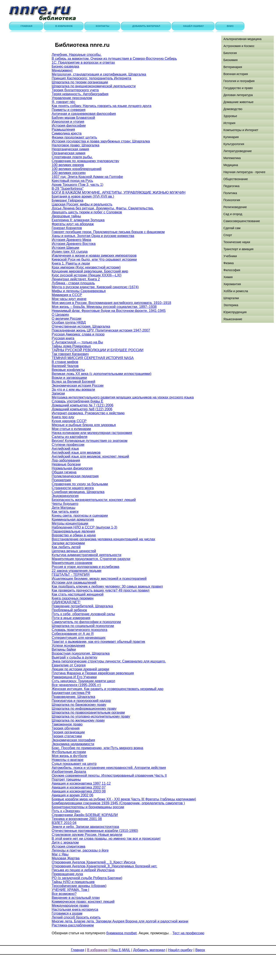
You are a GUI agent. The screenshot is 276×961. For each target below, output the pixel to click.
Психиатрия (61, 480)
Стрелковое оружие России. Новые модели (87, 834)
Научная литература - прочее (244, 172)
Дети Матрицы (63, 507)
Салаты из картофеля (69, 437)
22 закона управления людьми (76, 571)
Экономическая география (73, 740)
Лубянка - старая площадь (73, 283)
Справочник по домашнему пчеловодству (85, 161)
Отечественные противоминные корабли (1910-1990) (95, 831)
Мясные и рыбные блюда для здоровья (84, 425)
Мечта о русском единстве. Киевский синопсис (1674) (95, 287)
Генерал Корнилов (67, 228)
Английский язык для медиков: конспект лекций (90, 456)
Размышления (63, 129)
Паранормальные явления (73, 531)
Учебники (230, 256)
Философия (231, 270)
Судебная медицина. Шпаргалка (78, 492)
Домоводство (232, 109)
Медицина (230, 165)
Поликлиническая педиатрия (75, 476)
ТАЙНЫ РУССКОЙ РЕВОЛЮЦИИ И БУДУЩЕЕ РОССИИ (97, 350)
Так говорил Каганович (70, 354)
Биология (230, 53)
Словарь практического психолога (79, 630)
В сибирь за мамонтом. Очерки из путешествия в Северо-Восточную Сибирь (114, 58)
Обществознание (235, 179)
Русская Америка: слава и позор (78, 334)
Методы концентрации (70, 523)
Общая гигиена (64, 472)
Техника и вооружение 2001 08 (77, 819)
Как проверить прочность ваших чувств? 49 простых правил (100, 590)
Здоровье (230, 116)
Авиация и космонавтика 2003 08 (79, 791)
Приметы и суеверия (68, 110)
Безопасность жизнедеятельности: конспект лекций (94, 500)
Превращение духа (67, 874)
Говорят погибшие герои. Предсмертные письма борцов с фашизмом (108, 232)
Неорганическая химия (70, 149)
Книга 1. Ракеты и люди (71, 263)
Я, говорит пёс (63, 102)
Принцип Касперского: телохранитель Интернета (91, 78)
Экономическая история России (78, 385)
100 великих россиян (69, 173)
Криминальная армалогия (73, 519)
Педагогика (231, 186)
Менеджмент (62, 70)
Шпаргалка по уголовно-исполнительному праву (91, 716)
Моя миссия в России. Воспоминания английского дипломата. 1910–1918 (111, 303)
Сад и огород (232, 214)
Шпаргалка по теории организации (80, 82)
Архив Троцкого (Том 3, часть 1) (77, 184)
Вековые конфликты (68, 370)
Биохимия (230, 60)
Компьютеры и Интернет (240, 130)
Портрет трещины (66, 779)
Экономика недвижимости (73, 744)
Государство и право (238, 88)
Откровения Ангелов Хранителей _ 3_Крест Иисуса (93, 862)
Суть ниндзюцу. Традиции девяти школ (83, 681)
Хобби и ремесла (235, 291)
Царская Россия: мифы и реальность (82, 204)
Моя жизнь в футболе (69, 756)
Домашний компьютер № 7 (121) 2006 (82, 405)
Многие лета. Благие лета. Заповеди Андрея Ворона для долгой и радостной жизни (120, 921)
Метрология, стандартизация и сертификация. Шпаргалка (99, 74)
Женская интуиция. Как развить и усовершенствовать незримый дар (107, 689)
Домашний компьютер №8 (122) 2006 (82, 409)
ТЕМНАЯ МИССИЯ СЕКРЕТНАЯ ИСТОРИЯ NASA (93, 358)
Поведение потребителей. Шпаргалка (82, 606)
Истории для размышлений (74, 582)
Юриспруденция (235, 312)
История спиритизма (68, 846)
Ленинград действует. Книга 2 (76, 279)
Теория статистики (67, 736)
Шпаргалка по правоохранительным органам (88, 712)
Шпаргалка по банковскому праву (79, 704)
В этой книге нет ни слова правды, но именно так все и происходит (106, 838)
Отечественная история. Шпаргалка (81, 326)
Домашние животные (238, 102)
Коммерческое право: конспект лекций (83, 901)
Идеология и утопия (68, 121)
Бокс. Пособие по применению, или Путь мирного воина (97, 748)
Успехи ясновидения (68, 645)
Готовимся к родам (67, 913)
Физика (228, 263)
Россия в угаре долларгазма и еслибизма (85, 567)
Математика (232, 158)
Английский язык (65, 448)
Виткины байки (64, 649)
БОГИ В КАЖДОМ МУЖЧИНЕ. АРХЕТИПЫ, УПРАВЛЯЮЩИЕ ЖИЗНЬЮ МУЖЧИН (119, 192)
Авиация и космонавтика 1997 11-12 (81, 783)
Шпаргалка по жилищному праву (78, 720)
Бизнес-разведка (65, 66)
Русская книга (63, 338)
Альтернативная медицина (242, 39)
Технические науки (236, 242)
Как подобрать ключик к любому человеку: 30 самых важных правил (107, 586)
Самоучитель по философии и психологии (86, 622)
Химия (228, 277)
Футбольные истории (69, 752)
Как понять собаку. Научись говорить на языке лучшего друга (101, 106)
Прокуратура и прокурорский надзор (81, 701)
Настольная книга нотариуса (75, 909)
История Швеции (65, 247)
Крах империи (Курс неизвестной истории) (86, 267)
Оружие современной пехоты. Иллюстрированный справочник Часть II (109, 775)
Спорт (227, 235)
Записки (58, 393)
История (229, 123)
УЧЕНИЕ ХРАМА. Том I (70, 890)
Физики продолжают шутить (74, 137)
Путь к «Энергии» (66, 811)
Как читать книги (65, 511)
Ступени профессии (68, 444)
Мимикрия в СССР (67, 295)
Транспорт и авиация (238, 249)
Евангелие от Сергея (69, 665)
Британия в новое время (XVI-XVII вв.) (83, 196)
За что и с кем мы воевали (73, 389)
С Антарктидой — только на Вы (77, 342)
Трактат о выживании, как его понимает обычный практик (98, 641)
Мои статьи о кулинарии (71, 429)
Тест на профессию (188, 933)
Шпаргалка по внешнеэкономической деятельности (94, 86)
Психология (231, 200)
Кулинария (231, 137)
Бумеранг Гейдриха (67, 200)
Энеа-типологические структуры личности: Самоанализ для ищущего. (109, 661)
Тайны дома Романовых (71, 346)
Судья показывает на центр (74, 764)
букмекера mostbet (121, 933)
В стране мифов (65, 362)
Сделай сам (232, 228)
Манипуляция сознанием (72, 563)
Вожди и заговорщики (69, 377)
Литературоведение (237, 151)
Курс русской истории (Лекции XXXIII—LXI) (87, 275)
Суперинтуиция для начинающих (79, 637)
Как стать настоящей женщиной (77, 594)
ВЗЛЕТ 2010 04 (64, 823)
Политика (230, 193)
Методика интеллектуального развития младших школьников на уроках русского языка (123, 397)
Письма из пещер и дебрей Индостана (83, 870)
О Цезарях (60, 314)
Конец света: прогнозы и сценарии (80, 515)
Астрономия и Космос (239, 46)
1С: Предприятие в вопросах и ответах (83, 62)
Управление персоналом (72, 98)
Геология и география (239, 81)
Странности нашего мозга (73, 488)
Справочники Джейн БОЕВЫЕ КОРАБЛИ (85, 815)
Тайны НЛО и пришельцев (73, 882)
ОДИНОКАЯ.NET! (66, 602)
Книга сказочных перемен (73, 598)
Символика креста (66, 133)
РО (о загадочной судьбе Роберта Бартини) (87, 878)
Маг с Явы (60, 854)
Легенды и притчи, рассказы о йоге (80, 850)
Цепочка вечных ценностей (74, 551)
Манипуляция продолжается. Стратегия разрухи (91, 559)
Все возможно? (64, 894)
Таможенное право (67, 724)
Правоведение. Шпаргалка (73, 697)
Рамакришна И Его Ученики (74, 677)
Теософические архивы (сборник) (79, 886)
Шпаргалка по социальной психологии (83, 626)
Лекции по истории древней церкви (80, 669)
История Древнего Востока (74, 244)
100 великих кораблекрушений (76, 169)
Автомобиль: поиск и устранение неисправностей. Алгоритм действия (109, 768)
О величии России (66, 318)
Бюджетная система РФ (71, 693)
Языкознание (232, 319)
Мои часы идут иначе (69, 299)
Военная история (235, 74)
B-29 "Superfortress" (68, 188)
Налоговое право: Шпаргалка (75, 145)
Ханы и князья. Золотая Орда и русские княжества (93, 236)
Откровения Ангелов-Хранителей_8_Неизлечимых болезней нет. (104, 866)
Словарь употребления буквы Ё (77, 401)
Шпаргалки (231, 298)
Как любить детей (66, 547)
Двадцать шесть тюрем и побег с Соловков (87, 212)
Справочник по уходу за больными (80, 484)
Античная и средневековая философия (84, 114)
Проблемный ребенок (69, 610)
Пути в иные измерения (71, 618)
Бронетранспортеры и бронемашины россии (88, 807)
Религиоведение (235, 207)
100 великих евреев (68, 165)
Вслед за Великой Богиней (73, 381)
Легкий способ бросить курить (76, 917)
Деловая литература (238, 95)
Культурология (233, 144)
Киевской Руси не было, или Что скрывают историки (94, 259)
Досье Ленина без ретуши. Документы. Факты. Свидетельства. (103, 208)
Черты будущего (65, 504)
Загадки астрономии (68, 543)
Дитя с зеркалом (65, 842)
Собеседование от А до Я (73, 634)
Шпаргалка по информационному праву (84, 708)
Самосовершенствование (241, 221)
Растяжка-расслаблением (73, 925)
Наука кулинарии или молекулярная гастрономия (92, 433)
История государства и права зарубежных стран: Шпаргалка (101, 141)
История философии (69, 125)
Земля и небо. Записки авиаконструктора (85, 827)
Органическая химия (68, 153)
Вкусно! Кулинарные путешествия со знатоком (89, 441)
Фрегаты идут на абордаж (73, 224)
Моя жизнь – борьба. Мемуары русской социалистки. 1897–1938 (104, 307)
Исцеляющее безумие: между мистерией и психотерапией (99, 578)
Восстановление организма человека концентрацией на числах (103, 539)
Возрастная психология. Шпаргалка (81, 653)
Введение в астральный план (76, 898)
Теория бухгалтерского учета (75, 90)
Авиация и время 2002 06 (72, 795)
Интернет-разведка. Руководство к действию (88, 413)
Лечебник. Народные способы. (76, 54)
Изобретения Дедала (69, 771)
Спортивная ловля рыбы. (72, 157)
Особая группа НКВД (69, 322)
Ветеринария (232, 67)
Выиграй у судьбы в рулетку (74, 657)
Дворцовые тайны (66, 216)
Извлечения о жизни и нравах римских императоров (94, 255)
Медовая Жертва (66, 858)
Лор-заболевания (66, 460)
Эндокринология (65, 496)
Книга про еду (63, 417)
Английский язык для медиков (76, 452)
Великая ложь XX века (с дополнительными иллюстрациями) (101, 374)
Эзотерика (230, 305)
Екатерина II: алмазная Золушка (78, 220)
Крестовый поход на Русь (72, 181)
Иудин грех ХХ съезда (70, 251)
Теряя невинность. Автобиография (80, 94)
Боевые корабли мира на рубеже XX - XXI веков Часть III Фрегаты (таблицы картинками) (124, 799)
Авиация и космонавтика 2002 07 (79, 787)
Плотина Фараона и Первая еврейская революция (93, 673)
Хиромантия (232, 284)
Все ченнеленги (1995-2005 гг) (76, 685)
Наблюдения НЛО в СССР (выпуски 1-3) (84, 527)
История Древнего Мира (71, 240)
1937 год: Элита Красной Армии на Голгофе (87, 177)
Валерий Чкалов (65, 366)
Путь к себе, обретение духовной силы (83, 614)
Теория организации (68, 732)
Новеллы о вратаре (67, 760)
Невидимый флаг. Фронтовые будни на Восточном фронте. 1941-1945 (109, 311)
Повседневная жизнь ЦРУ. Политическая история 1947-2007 (101, 330)
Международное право (70, 905)
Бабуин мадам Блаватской (73, 117)
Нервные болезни (66, 464)
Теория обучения (66, 728)
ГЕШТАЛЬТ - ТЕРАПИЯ (71, 574)
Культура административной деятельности (86, 555)
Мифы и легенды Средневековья (79, 291)
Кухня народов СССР (69, 421)
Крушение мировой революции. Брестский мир (90, 271)
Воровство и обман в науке (74, 535)
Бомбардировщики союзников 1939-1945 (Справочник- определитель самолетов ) (118, 803)
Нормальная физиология (72, 468)
